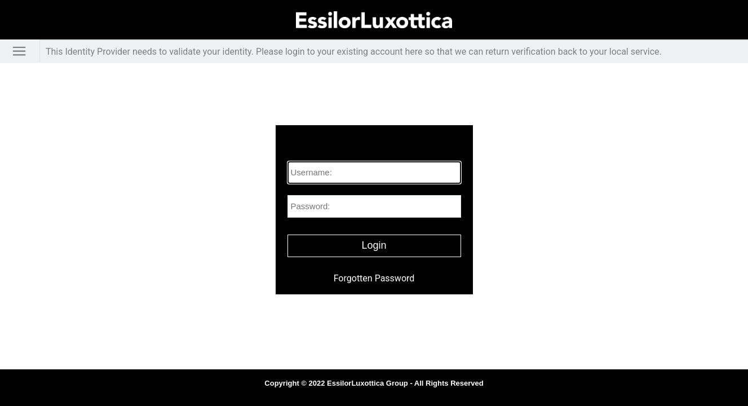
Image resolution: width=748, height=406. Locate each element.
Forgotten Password (374, 278)
